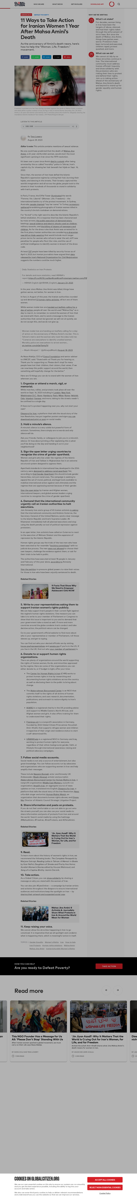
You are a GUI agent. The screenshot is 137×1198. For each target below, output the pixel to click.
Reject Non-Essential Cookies (104, 1187)
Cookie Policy (105, 1193)
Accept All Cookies (105, 1179)
